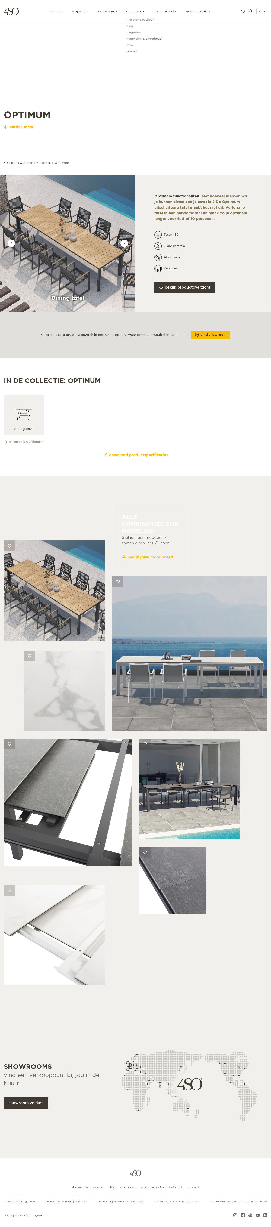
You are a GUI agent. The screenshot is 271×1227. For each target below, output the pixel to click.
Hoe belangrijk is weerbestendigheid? (120, 1202)
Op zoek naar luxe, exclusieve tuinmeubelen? (238, 1202)
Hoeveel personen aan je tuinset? (65, 1202)
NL (262, 12)
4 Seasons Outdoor (87, 1187)
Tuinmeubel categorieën (19, 1202)
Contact (193, 1187)
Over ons (135, 11)
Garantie (41, 1215)
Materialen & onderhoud (161, 1187)
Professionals (164, 11)
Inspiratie (80, 11)
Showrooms (107, 11)
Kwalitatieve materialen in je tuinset (176, 1202)
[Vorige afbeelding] (11, 243)
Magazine (128, 1187)
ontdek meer (18, 127)
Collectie (56, 11)
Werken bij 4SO (197, 11)
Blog (112, 1187)
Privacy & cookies (17, 1215)
